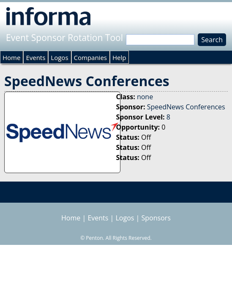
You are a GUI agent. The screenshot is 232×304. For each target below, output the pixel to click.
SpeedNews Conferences (186, 106)
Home (11, 57)
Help (119, 57)
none (145, 96)
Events (35, 57)
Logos (59, 57)
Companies (90, 57)
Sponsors (156, 218)
